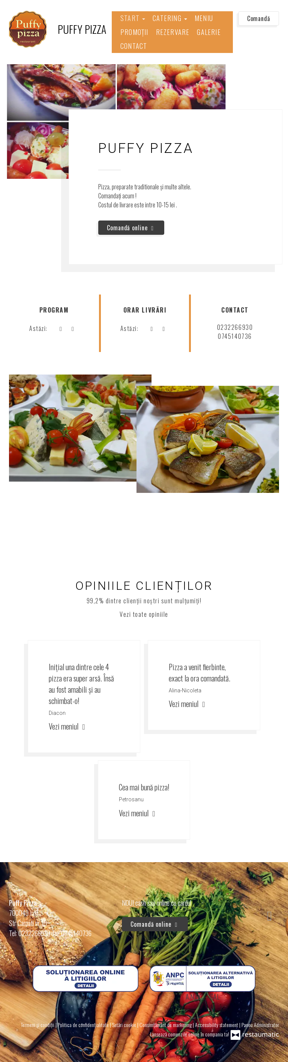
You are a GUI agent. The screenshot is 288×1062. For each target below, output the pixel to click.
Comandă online (131, 227)
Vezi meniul (68, 726)
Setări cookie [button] (124, 1025)
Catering (170, 18)
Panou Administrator (260, 1025)
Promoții (134, 32)
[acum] (61, 328)
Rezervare (173, 32)
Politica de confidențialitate (84, 1025)
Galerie (208, 32)
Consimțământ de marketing (166, 1025)
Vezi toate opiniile (144, 614)
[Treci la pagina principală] (57, 29)
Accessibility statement (217, 1025)
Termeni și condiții (38, 1025)
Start (132, 18)
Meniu (204, 18)
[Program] (73, 328)
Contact (133, 46)
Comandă (258, 18)
